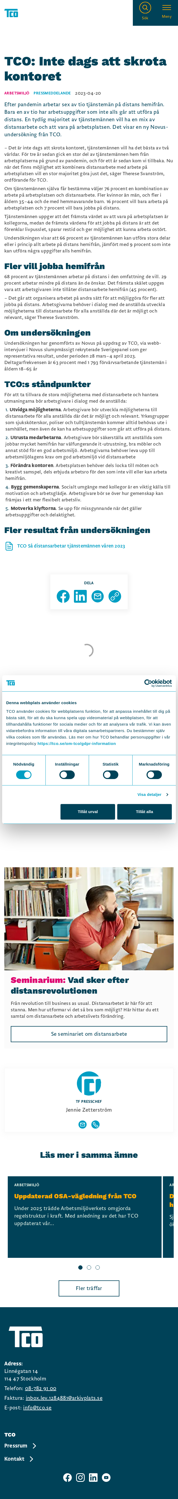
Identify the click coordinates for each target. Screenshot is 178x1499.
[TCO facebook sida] (67, 1477)
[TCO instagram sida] (80, 1477)
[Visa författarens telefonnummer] (95, 1124)
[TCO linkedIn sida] (93, 1477)
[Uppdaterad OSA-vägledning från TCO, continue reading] (85, 1217)
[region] (89, 1224)
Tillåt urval (88, 811)
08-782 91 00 (40, 1388)
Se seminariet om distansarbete (89, 1034)
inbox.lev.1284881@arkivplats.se (64, 1398)
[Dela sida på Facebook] (63, 596)
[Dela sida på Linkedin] (80, 596)
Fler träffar (89, 1288)
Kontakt (19, 1459)
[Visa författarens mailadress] (82, 1124)
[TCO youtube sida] (106, 1477)
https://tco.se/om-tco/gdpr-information (77, 743)
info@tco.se (37, 1408)
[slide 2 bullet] (89, 1268)
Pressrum (20, 1446)
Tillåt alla (144, 811)
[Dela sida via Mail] (97, 596)
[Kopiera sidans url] (114, 596)
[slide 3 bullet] (97, 1268)
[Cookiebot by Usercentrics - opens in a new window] (148, 683)
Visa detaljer (149, 794)
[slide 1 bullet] (80, 1268)
